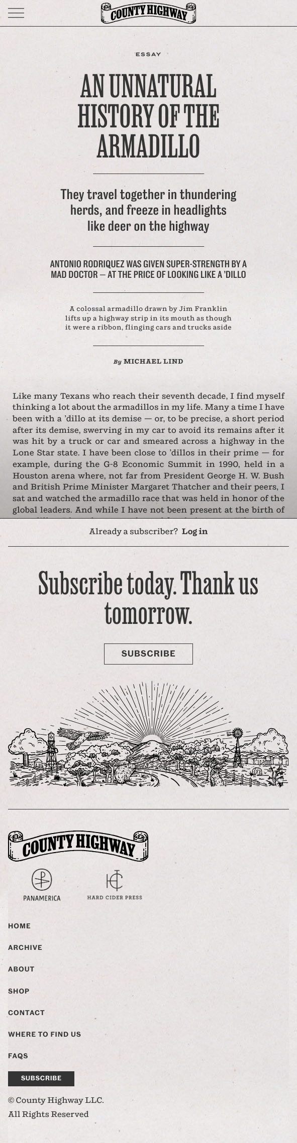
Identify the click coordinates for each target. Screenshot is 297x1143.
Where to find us (44, 1035)
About (21, 969)
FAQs (18, 1056)
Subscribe (148, 654)
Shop (19, 992)
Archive (25, 948)
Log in (195, 532)
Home (19, 926)
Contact (26, 1013)
